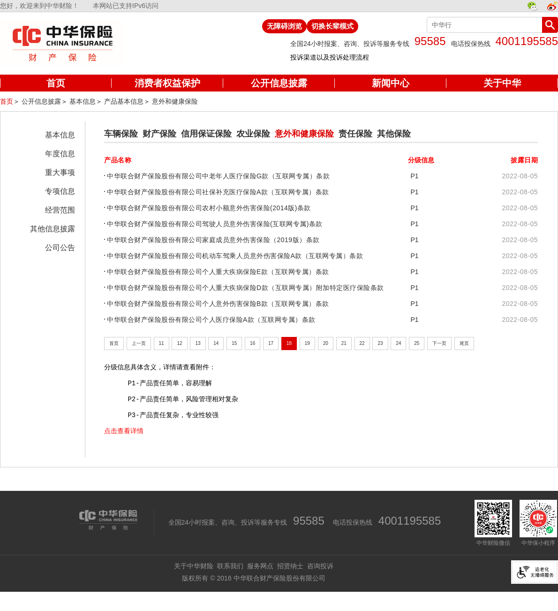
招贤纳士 (290, 566)
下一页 (439, 343)
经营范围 (60, 210)
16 (252, 343)
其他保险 (394, 133)
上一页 (139, 343)
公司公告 (60, 248)
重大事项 (60, 172)
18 (289, 343)
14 (216, 343)
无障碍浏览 (284, 26)
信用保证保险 (206, 133)
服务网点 (260, 566)
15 (234, 343)
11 (161, 343)
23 (380, 343)
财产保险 (159, 133)
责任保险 (355, 133)
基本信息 (82, 101)
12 (179, 343)
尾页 (464, 343)
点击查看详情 (123, 431)
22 (362, 343)
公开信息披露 (41, 101)
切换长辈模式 (332, 26)
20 (325, 343)
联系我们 (230, 566)
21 (344, 343)
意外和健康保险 (175, 101)
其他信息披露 (52, 229)
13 (197, 343)
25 (416, 343)
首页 (6, 101)
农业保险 (253, 133)
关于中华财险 (193, 566)
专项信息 (60, 191)
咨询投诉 (320, 566)
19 (307, 343)
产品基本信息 (123, 101)
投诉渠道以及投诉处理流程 (329, 57)
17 (270, 343)
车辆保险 (121, 133)
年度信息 (60, 154)
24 (398, 343)
